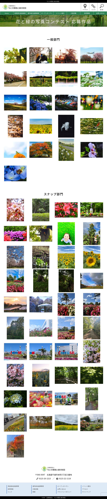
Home (7, 13)
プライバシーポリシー (64, 492)
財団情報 (87, 13)
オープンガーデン (46, 13)
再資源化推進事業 (20, 13)
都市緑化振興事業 (33, 13)
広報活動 (73, 13)
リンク (10, 492)
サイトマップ (86, 492)
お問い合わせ (100, 13)
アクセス (85, 489)
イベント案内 (60, 13)
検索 (34, 492)
